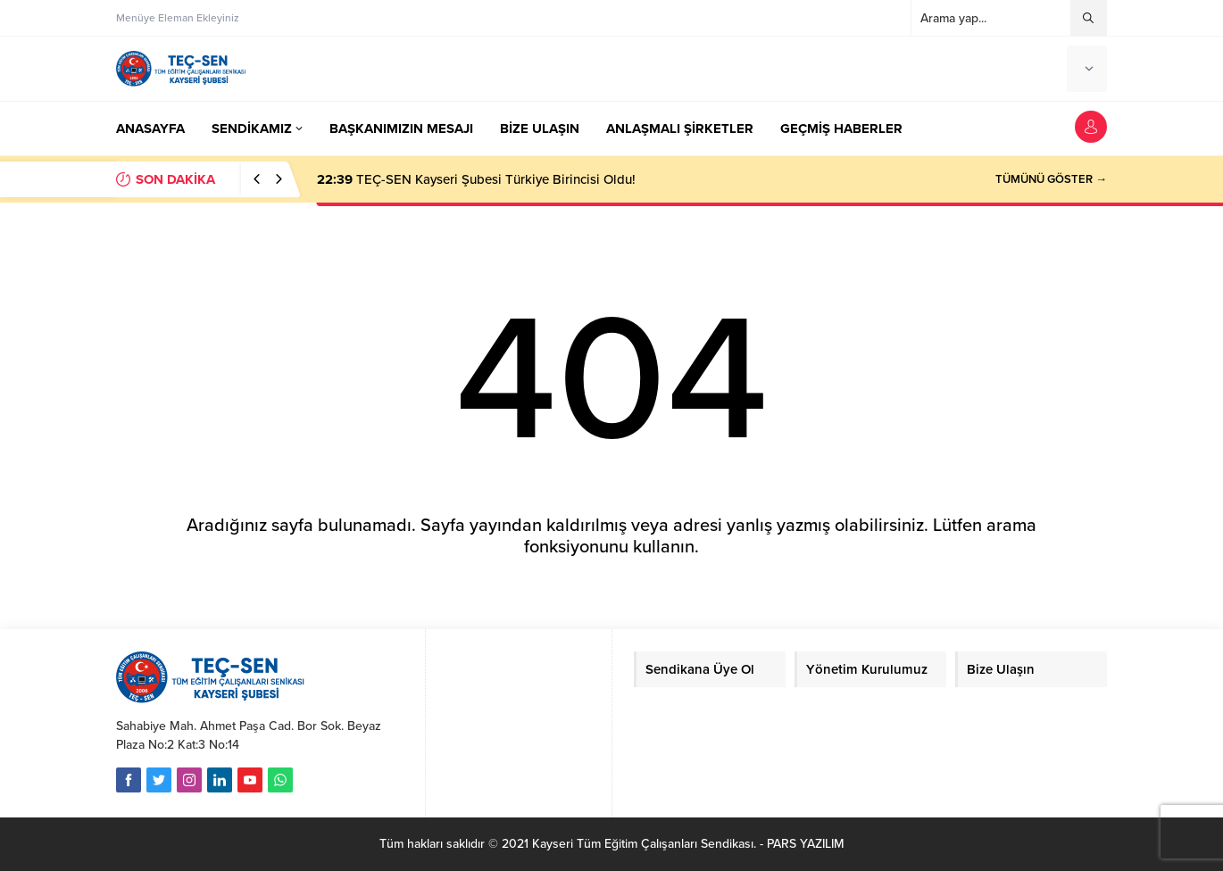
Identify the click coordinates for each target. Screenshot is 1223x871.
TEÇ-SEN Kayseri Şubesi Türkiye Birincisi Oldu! (476, 179)
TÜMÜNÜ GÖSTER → (1051, 179)
